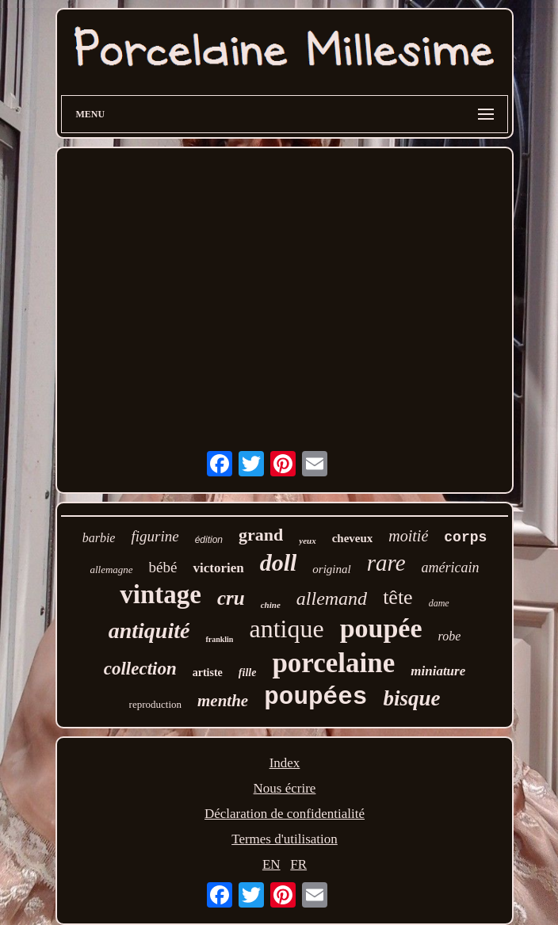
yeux (307, 540)
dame (439, 603)
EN (271, 864)
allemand (331, 598)
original (331, 569)
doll (278, 562)
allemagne (111, 569)
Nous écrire (285, 788)
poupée (381, 628)
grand (261, 535)
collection (140, 668)
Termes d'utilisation (284, 839)
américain (451, 567)
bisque (411, 698)
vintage (160, 594)
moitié (408, 536)
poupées (315, 697)
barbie (99, 538)
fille (248, 672)
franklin (219, 639)
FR (298, 864)
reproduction (155, 704)
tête (398, 597)
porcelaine (333, 663)
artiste (208, 672)
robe (449, 636)
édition (209, 539)
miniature (438, 670)
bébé (163, 567)
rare (386, 562)
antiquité (149, 630)
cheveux (352, 538)
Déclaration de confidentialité (284, 813)
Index (284, 762)
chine (271, 605)
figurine (154, 536)
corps (465, 537)
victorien (218, 567)
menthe (222, 700)
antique (286, 628)
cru (231, 598)
